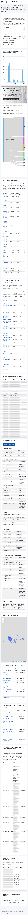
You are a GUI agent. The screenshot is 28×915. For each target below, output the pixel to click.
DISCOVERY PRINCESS (9, 139)
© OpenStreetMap (18, 661)
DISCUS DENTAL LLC (7, 353)
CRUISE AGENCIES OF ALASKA (6, 204)
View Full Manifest (9, 444)
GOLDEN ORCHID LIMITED (5, 221)
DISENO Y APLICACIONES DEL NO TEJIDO (7, 368)
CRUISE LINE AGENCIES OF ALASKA (6, 213)
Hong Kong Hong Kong (8, 729)
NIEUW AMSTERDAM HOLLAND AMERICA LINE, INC (6, 236)
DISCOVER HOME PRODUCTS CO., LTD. (7, 302)
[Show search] (21, 2)
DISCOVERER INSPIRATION (6, 313)
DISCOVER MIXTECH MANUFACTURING (7, 306)
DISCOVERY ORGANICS (5, 332)
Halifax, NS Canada (7, 737)
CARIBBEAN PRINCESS (5, 263)
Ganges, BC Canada (7, 714)
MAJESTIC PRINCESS (5, 208)
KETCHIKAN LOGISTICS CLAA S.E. (5, 243)
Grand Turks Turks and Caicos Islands (8, 740)
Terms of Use (13, 913)
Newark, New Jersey (7, 689)
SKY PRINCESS (6, 268)
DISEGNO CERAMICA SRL (6, 363)
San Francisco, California (6, 698)
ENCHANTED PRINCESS (6, 273)
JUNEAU (4, 250)
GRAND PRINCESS (5, 247)
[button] (3, 619)
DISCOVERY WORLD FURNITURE (7, 347)
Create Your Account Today (11, 99)
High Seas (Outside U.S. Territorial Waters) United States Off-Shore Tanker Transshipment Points (8, 720)
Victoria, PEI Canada (7, 725)
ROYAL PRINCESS (5, 217)
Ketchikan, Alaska (7, 678)
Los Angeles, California (5, 683)
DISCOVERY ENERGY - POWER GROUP (7, 322)
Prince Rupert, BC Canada (8, 735)
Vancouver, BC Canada (8, 716)
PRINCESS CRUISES (5, 199)
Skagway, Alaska (6, 680)
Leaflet (13, 661)
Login (25, 2)
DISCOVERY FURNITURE (5, 325)
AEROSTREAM (6, 196)
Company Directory (8, 5)
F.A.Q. (19, 913)
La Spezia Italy (6, 727)
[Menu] (2, 2)
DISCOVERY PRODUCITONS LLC (7, 336)
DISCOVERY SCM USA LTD (6, 340)
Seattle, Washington (5, 673)
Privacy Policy (5, 913)
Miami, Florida (6, 691)
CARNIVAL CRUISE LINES (6, 230)
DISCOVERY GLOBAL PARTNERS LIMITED (7, 329)
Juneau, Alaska (6, 676)
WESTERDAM (6, 266)
